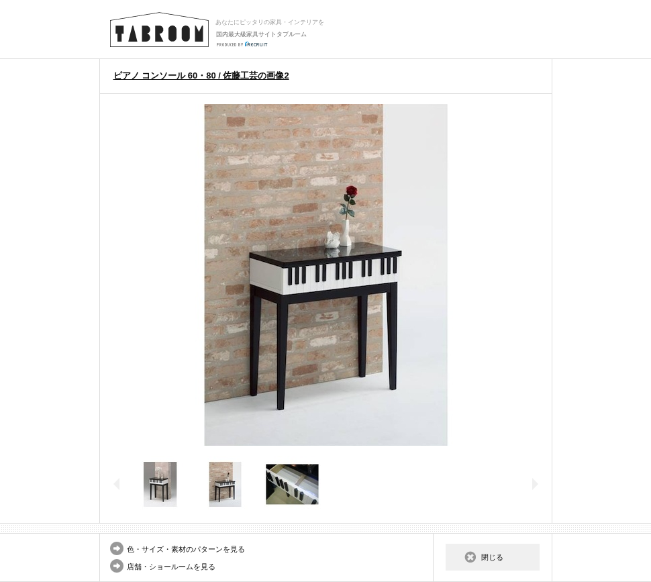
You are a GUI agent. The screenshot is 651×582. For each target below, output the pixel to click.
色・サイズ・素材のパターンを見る (186, 549)
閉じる (492, 557)
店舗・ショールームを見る (171, 567)
